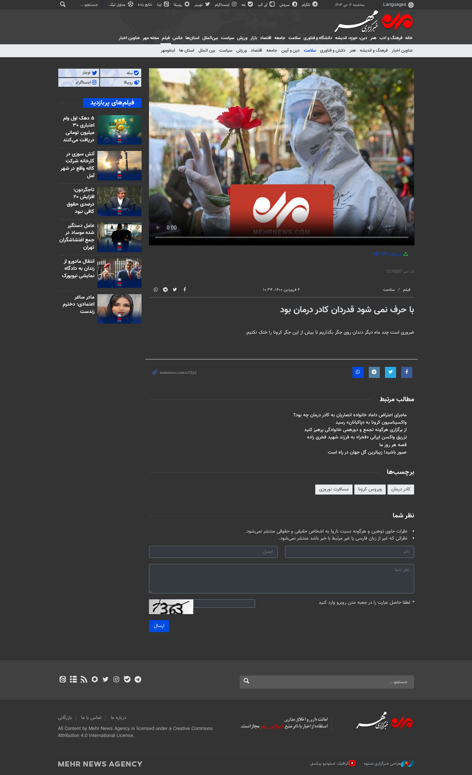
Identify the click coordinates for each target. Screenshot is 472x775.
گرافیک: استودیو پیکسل (332, 763)
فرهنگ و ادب (390, 38)
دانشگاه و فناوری (317, 38)
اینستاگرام (226, 5)
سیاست (227, 38)
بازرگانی (65, 717)
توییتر (202, 5)
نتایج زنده (145, 4)
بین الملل (206, 50)
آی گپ (267, 5)
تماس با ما (91, 717)
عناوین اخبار (402, 50)
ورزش (242, 38)
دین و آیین (290, 50)
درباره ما (118, 717)
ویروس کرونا (370, 489)
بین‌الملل (210, 38)
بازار (253, 38)
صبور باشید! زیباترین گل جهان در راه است (367, 452)
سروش (289, 5)
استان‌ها (192, 38)
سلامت (294, 38)
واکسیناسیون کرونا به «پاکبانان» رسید (371, 422)
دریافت (391, 254)
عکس (178, 38)
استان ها (186, 50)
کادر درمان (400, 489)
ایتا (163, 5)
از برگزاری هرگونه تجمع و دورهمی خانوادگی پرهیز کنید (355, 430)
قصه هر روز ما (393, 445)
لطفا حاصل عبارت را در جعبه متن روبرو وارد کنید (366, 602)
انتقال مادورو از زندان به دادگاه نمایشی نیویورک (78, 269)
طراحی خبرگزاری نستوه (389, 763)
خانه (409, 38)
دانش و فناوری (333, 50)
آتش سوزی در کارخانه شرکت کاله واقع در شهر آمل (77, 165)
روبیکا (182, 5)
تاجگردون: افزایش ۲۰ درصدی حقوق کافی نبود (80, 201)
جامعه (279, 38)
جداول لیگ (122, 5)
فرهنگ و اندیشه (374, 50)
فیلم (166, 38)
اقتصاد (265, 38)
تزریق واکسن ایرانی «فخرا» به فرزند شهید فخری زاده (357, 437)
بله (248, 5)
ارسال (159, 626)
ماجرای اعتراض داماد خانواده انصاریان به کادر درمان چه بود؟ (350, 415)
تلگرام (310, 5)
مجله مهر (151, 38)
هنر (373, 38)
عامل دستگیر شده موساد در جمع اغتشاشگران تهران (76, 237)
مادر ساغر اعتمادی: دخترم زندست (78, 304)
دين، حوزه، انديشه (351, 38)
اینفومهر (168, 50)
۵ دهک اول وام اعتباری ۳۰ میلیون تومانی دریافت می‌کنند (78, 129)
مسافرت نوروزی (334, 489)
